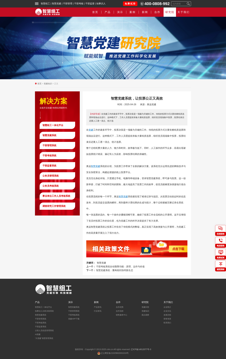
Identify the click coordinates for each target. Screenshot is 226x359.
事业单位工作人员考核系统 (56, 196)
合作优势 (119, 307)
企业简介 (167, 307)
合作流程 (119, 311)
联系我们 (167, 323)
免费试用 (130, 3)
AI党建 (37, 334)
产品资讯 (97, 307)
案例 (132, 12)
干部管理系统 (49, 145)
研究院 (169, 12)
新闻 (145, 12)
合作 (157, 12)
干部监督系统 (49, 165)
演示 (120, 12)
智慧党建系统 (49, 135)
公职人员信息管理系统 (44, 330)
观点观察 (145, 315)
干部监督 (90, 3)
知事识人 (101, 3)
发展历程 (167, 315)
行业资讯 (97, 311)
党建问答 (145, 307)
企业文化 (167, 311)
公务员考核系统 (50, 186)
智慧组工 (45, 3)
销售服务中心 (121, 315)
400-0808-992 (157, 3)
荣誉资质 (167, 319)
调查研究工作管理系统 (54, 206)
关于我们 (183, 12)
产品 (108, 12)
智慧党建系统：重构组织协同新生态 (114, 270)
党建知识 (48, 83)
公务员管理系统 (50, 176)
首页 (95, 12)
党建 (91, 130)
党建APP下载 (73, 319)
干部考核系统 (49, 155)
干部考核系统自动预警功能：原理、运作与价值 (120, 266)
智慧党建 (56, 3)
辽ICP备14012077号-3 (141, 349)
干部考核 (78, 3)
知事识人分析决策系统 (44, 311)
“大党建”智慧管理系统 (44, 338)
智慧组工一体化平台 (52, 125)
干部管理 (67, 3)
